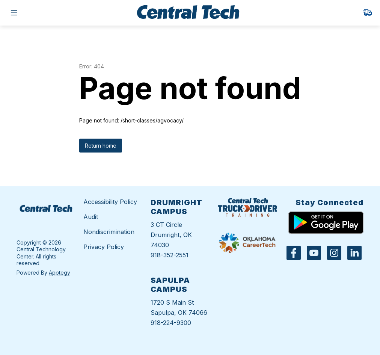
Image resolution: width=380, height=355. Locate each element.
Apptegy (59, 272)
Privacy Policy (103, 247)
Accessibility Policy (110, 201)
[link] (367, 13)
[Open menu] (14, 12)
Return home (100, 145)
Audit (90, 217)
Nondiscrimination (108, 232)
